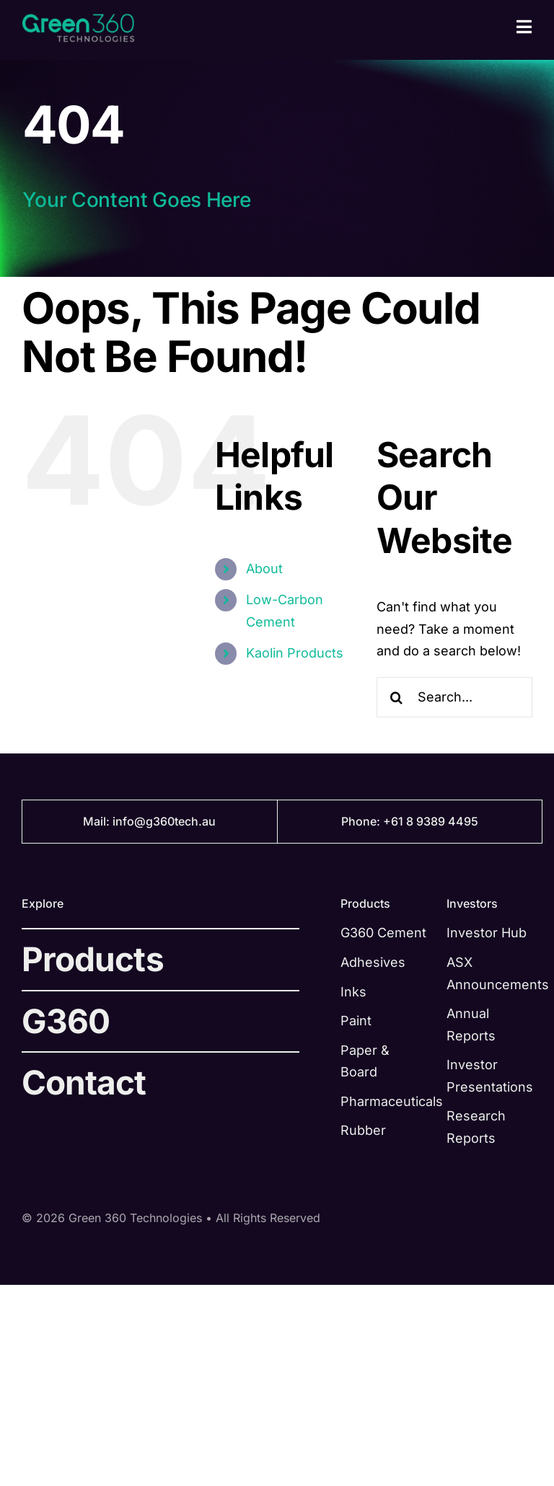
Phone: (362, 821)
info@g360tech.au (164, 821)
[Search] (397, 697)
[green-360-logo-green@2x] (78, 19)
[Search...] (454, 697)
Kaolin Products (294, 652)
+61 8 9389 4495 (430, 821)
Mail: (98, 821)
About (264, 568)
